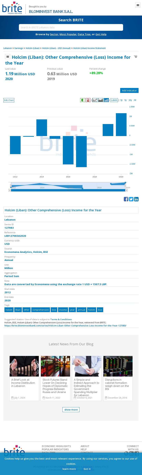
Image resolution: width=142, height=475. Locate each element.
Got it (87, 469)
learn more (69, 469)
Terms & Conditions (61, 319)
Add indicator (129, 90)
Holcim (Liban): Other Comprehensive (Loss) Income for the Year (53, 210)
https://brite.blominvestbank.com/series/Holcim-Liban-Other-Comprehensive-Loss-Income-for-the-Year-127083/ (65, 325)
